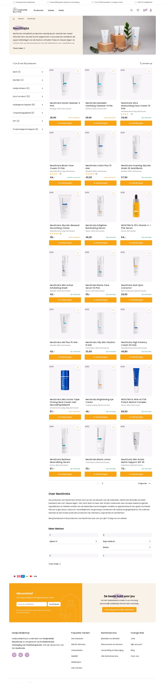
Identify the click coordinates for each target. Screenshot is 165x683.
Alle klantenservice (109, 656)
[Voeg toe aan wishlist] (78, 71)
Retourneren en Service (111, 644)
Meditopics (76, 662)
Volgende (144, 483)
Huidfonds (20, 648)
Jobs (133, 638)
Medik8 (74, 656)
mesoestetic (77, 650)
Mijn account (136, 644)
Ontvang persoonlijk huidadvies (119, 609)
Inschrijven (54, 604)
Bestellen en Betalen (110, 638)
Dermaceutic (77, 638)
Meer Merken (56, 528)
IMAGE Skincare (78, 644)
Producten (38, 10)
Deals (61, 10)
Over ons (135, 656)
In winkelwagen (65, 123)
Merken (21, 19)
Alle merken (76, 668)
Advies (51, 10)
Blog (133, 650)
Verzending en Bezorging (112, 650)
